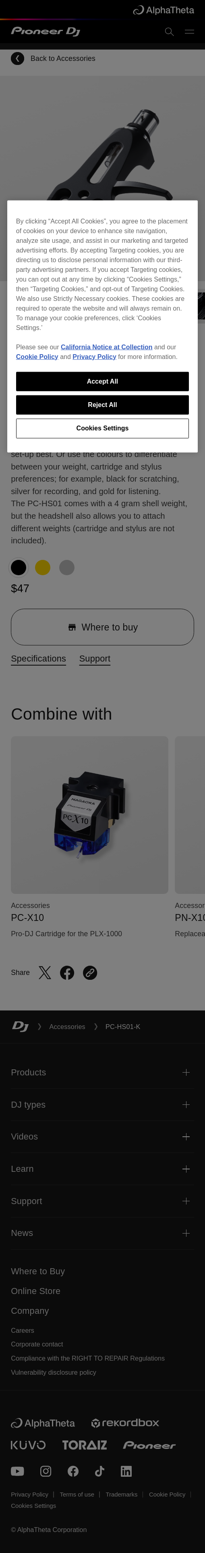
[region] (102, 326)
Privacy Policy (94, 356)
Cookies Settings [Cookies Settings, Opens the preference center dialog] (103, 428)
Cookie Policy (37, 356)
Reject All (102, 404)
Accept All (102, 381)
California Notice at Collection (107, 346)
